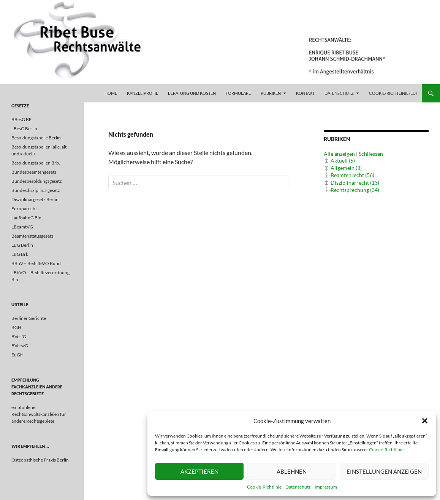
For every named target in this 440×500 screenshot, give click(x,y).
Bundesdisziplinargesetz (35, 190)
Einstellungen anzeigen (384, 471)
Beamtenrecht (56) (352, 175)
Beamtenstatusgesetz (32, 236)
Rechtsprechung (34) (355, 190)
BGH (16, 327)
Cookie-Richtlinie (386, 449)
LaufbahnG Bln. (27, 217)
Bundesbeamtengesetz (34, 172)
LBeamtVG (22, 227)
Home (110, 93)
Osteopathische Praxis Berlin (40, 460)
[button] (425, 421)
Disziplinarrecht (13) (355, 182)
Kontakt (305, 93)
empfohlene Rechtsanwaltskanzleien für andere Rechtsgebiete (38, 414)
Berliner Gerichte (28, 318)
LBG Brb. (20, 254)
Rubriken (271, 93)
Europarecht (24, 208)
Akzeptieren (199, 471)
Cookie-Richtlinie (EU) (393, 93)
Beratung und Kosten (192, 93)
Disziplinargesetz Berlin (35, 199)
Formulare (238, 93)
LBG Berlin (22, 245)
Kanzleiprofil (142, 93)
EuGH (17, 355)
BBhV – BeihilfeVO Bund (36, 263)
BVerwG (19, 345)
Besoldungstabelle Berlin (36, 138)
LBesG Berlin (24, 128)
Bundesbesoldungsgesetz (36, 181)
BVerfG (18, 336)
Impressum (326, 487)
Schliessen (371, 153)
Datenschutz (298, 487)
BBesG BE (21, 119)
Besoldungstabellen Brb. (35, 163)
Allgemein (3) (346, 168)
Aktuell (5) (343, 160)
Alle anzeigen (339, 153)
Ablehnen (292, 471)
